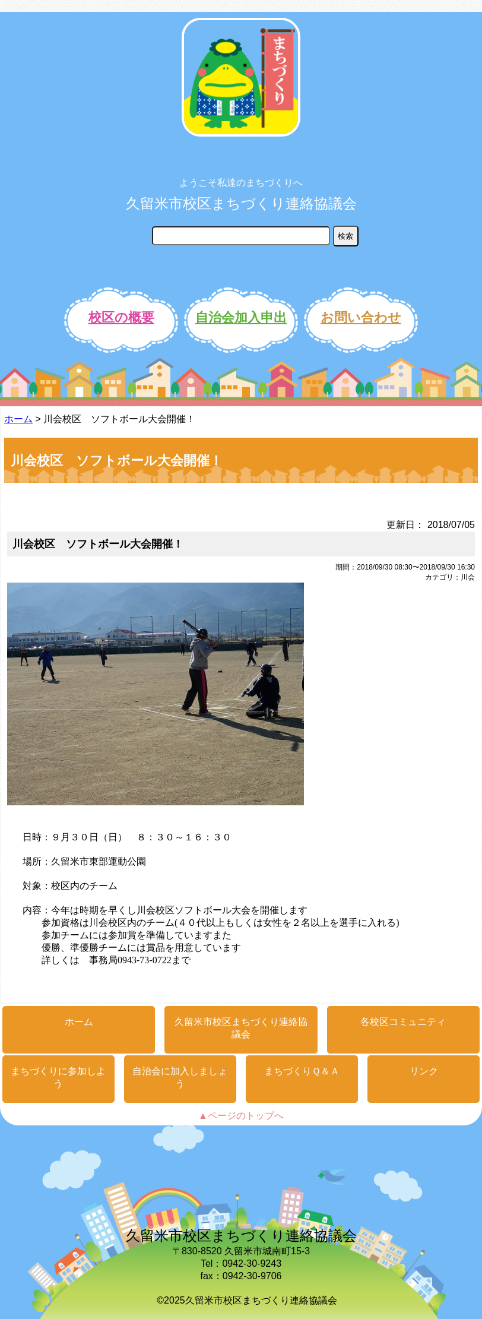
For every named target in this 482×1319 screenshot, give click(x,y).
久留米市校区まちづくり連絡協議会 (241, 203)
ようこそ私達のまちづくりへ (241, 183)
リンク (424, 1071)
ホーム (18, 419)
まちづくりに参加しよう (58, 1077)
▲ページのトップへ (241, 1116)
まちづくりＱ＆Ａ (302, 1071)
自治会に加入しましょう (179, 1077)
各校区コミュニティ (403, 1022)
